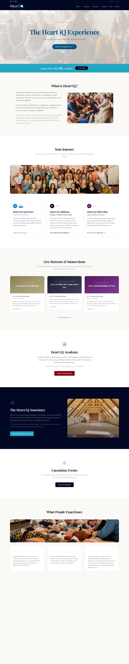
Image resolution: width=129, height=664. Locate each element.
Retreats (96, 6)
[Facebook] (10, 1)
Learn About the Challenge (60, 233)
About (78, 6)
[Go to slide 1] (60, 61)
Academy (104, 6)
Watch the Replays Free (64, 47)
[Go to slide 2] (62, 61)
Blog (110, 6)
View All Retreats (65, 318)
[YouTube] (15, 1)
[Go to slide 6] (68, 61)
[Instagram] (13, 1)
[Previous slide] (4, 37)
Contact (116, 6)
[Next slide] (125, 37)
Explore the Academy (64, 373)
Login (117, 1)
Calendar (112, 1)
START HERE (81, 68)
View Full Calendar (64, 485)
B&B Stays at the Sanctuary (22, 434)
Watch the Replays (20, 233)
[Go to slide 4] (65, 61)
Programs (87, 6)
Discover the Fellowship (96, 233)
